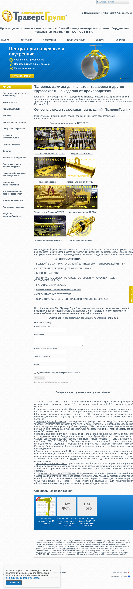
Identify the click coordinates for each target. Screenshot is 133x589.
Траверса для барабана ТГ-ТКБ (49, 212)
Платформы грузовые (13, 207)
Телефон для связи (42, 356)
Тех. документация (76, 40)
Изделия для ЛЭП (11, 109)
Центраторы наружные (14, 129)
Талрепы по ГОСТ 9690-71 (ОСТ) (53, 402)
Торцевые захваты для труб (52, 409)
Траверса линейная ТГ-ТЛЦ (80, 182)
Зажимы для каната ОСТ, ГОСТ (50, 154)
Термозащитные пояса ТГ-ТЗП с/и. (57, 473)
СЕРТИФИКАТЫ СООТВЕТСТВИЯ (53, 294)
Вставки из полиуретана (14, 157)
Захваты (7, 151)
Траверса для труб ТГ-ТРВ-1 (51, 421)
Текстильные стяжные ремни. (51, 463)
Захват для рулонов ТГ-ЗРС (82, 212)
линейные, (96, 544)
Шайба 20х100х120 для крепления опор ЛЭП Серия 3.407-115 (66, 522)
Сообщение (39, 334)
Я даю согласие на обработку (58, 373)
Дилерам (100, 40)
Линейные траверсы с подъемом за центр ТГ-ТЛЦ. (63, 414)
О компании (26, 40)
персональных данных (70, 373)
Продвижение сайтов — (120, 576)
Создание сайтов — (121, 572)
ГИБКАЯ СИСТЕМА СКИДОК (51, 285)
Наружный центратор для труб (51, 434)
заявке (129, 424)
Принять (14, 582)
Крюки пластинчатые (13, 200)
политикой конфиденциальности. (23, 578)
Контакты (120, 40)
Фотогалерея (49, 40)
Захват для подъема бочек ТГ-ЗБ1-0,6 (46, 521)
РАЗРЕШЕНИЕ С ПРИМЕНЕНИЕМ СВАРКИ (58, 289)
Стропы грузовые (11, 144)
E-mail (37, 364)
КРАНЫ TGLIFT (10, 102)
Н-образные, (120, 544)
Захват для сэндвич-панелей (51, 451)
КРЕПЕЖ (7, 115)
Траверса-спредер (47, 182)
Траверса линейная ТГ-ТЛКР (48, 240)
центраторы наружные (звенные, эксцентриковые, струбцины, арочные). (80, 551)
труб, (53, 548)
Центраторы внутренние (14, 122)
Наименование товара (43, 326)
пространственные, (108, 544)
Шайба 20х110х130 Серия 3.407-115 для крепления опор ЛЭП (87, 522)
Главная (5, 40)
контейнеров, (61, 548)
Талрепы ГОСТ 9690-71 (82, 154)
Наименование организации (46, 348)
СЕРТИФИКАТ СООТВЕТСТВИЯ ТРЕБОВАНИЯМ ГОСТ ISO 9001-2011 (72, 299)
